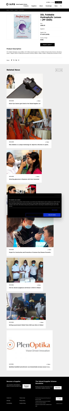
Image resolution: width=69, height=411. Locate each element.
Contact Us (9, 398)
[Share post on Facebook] (12, 60)
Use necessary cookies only (34, 214)
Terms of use (22, 398)
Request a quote (47, 44)
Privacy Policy (22, 400)
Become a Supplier (26, 386)
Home (8, 10)
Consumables (21, 10)
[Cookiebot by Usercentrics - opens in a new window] (55, 195)
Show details (54, 209)
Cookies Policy (22, 403)
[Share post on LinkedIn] (17, 60)
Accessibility (9, 403)
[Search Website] (60, 6)
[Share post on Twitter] (14, 60)
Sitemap (8, 400)
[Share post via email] (19, 60)
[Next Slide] (60, 70)
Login (52, 2)
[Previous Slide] (56, 70)
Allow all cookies (52, 214)
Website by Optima (59, 403)
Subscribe (57, 387)
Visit (58, 2)
